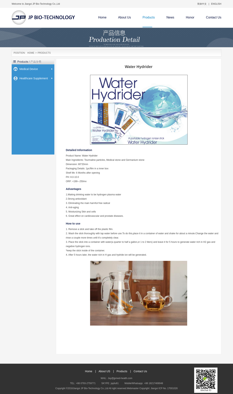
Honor (190, 17)
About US (104, 371)
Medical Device (28, 69)
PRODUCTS (44, 53)
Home (102, 17)
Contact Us (213, 17)
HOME (30, 53)
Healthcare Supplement (33, 78)
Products (149, 17)
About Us (124, 17)
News (170, 17)
